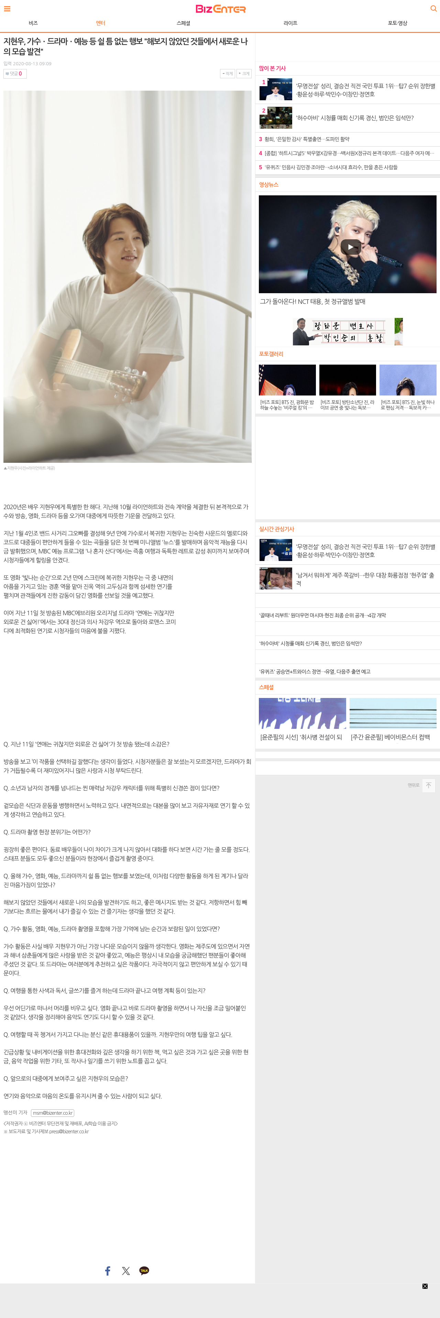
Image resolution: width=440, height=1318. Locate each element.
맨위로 (413, 785)
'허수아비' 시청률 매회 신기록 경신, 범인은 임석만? (310, 643)
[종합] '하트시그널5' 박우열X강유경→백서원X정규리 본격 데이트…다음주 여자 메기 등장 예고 (348, 153)
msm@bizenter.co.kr (52, 1113)
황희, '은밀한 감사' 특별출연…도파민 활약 (304, 139)
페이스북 (107, 1271)
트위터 (126, 1271)
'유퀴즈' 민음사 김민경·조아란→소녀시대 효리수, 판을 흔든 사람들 (328, 167)
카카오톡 (144, 1271)
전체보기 (9, 7)
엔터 (100, 23)
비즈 (33, 23)
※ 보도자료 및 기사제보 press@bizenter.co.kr (45, 1131)
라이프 (290, 23)
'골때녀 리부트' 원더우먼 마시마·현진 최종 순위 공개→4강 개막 (322, 615)
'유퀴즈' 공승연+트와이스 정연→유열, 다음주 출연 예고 (314, 671)
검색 (433, 6)
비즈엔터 (221, 8)
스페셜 (183, 23)
